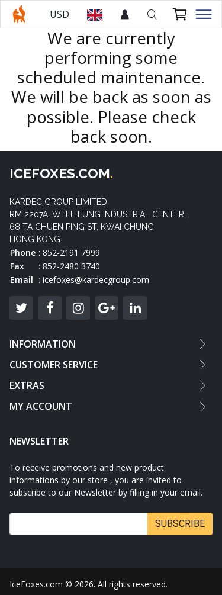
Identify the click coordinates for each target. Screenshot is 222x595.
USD (59, 14)
